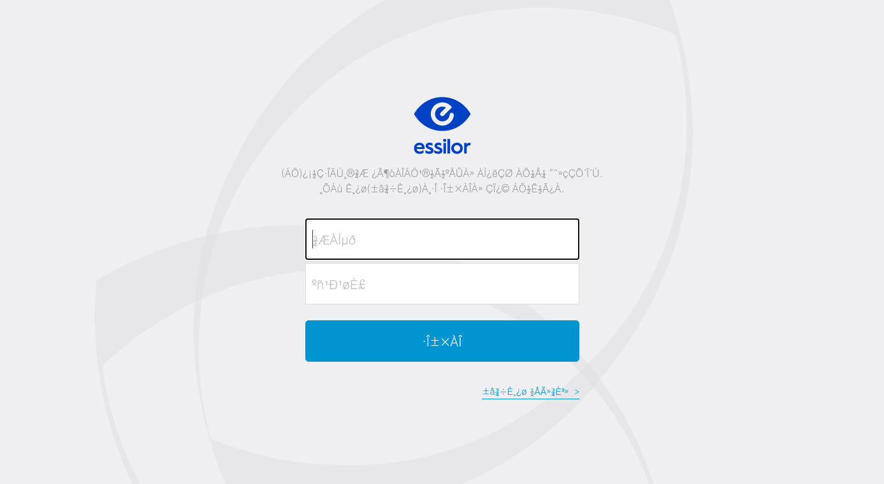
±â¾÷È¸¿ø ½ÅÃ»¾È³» (530, 390)
